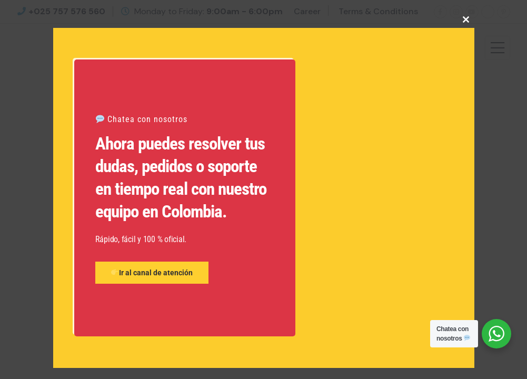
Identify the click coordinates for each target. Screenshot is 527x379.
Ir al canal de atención (152, 272)
